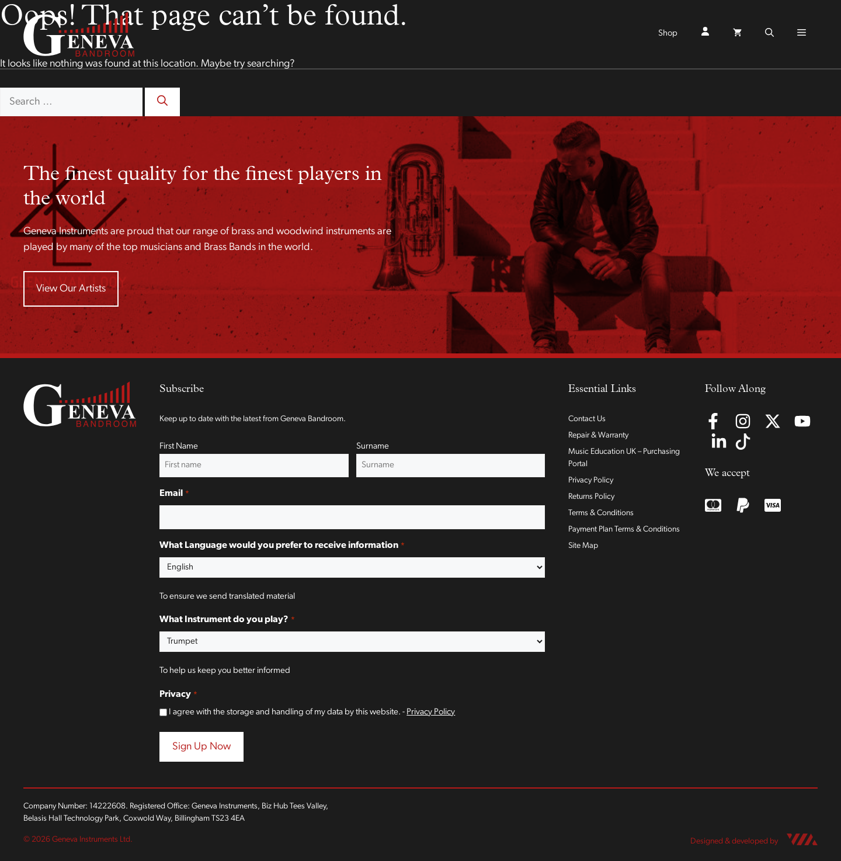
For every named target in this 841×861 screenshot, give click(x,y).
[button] (769, 33)
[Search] (162, 102)
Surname (372, 446)
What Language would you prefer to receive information (281, 546)
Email (174, 494)
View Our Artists (71, 288)
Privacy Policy (430, 712)
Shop (667, 33)
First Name (178, 446)
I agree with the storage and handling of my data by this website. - (312, 712)
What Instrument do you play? (226, 620)
